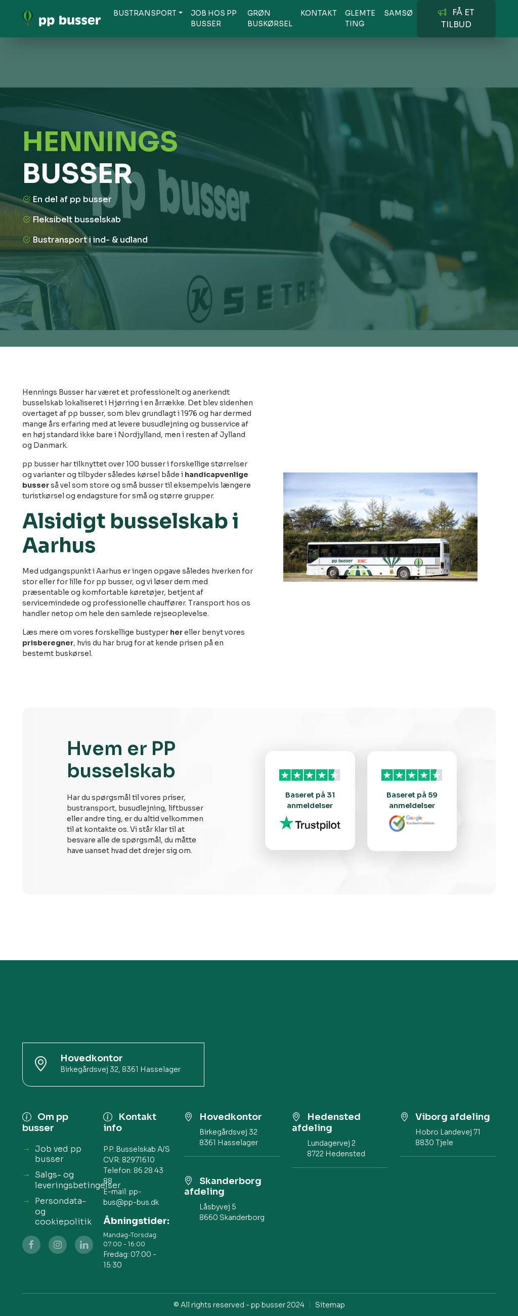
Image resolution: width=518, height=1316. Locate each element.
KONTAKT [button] (318, 13)
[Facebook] (31, 1245)
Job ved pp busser (58, 1154)
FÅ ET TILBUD (456, 18)
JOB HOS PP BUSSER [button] (214, 18)
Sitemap (330, 1304)
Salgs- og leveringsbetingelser (78, 1180)
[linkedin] (84, 1245)
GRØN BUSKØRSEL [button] (269, 18)
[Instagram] (58, 1245)
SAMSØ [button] (398, 13)
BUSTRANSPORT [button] (145, 13)
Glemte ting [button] (360, 18)
